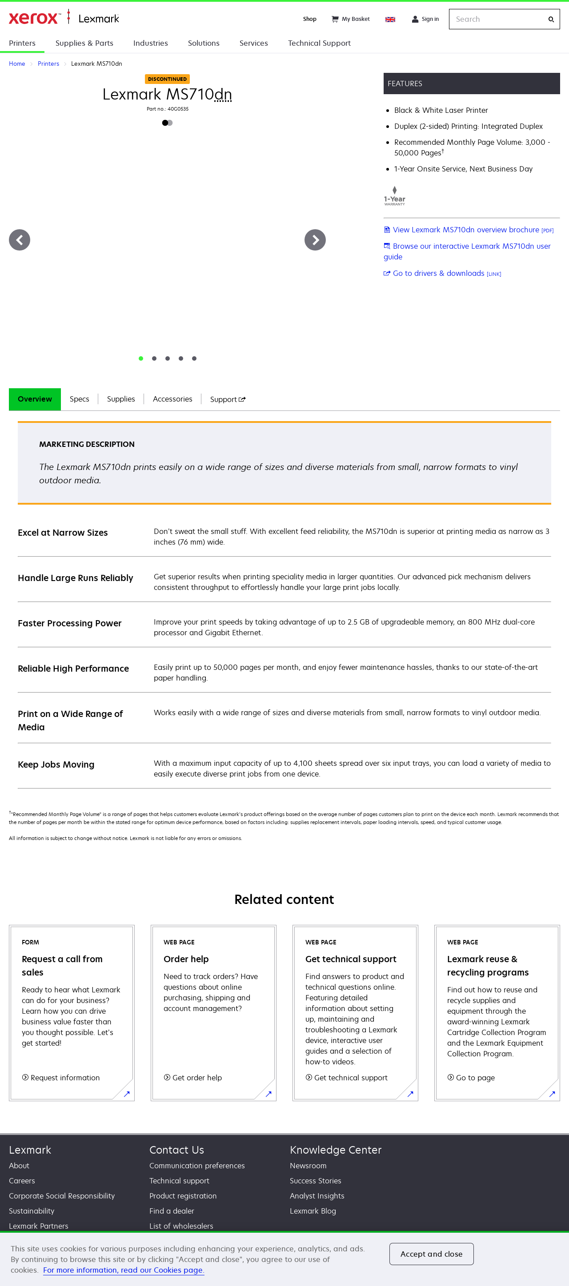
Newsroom (308, 1166)
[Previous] (19, 240)
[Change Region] (390, 19)
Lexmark (30, 1150)
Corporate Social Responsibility (62, 1196)
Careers (22, 1181)
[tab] (141, 358)
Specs (79, 399)
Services (254, 43)
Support (228, 399)
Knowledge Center (336, 1150)
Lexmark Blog (313, 1211)
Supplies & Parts (84, 43)
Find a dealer (171, 1211)
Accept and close (432, 1254)
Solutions (204, 43)
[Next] (315, 240)
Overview (35, 399)
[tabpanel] (284, 604)
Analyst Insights (317, 1196)
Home (64, 16)
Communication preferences (197, 1166)
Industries (150, 43)
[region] (284, 1258)
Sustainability (31, 1211)
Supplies (121, 399)
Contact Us (176, 1150)
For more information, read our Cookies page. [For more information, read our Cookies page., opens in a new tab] (123, 1270)
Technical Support (319, 43)
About (19, 1166)
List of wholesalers (181, 1226)
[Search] (551, 19)
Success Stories (315, 1181)
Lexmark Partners (38, 1226)
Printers (22, 43)
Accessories (172, 399)
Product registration (183, 1196)
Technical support (179, 1181)
